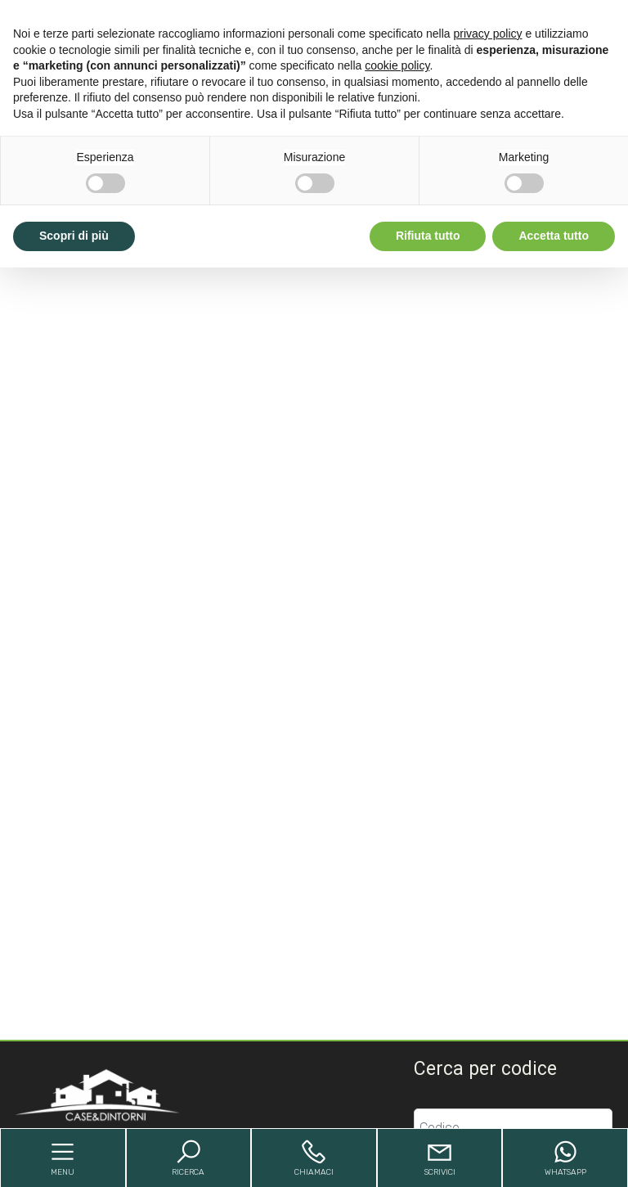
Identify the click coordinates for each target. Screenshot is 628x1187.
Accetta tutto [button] (553, 235)
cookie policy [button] (397, 65)
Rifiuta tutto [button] (428, 235)
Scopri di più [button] (74, 235)
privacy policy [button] (488, 33)
